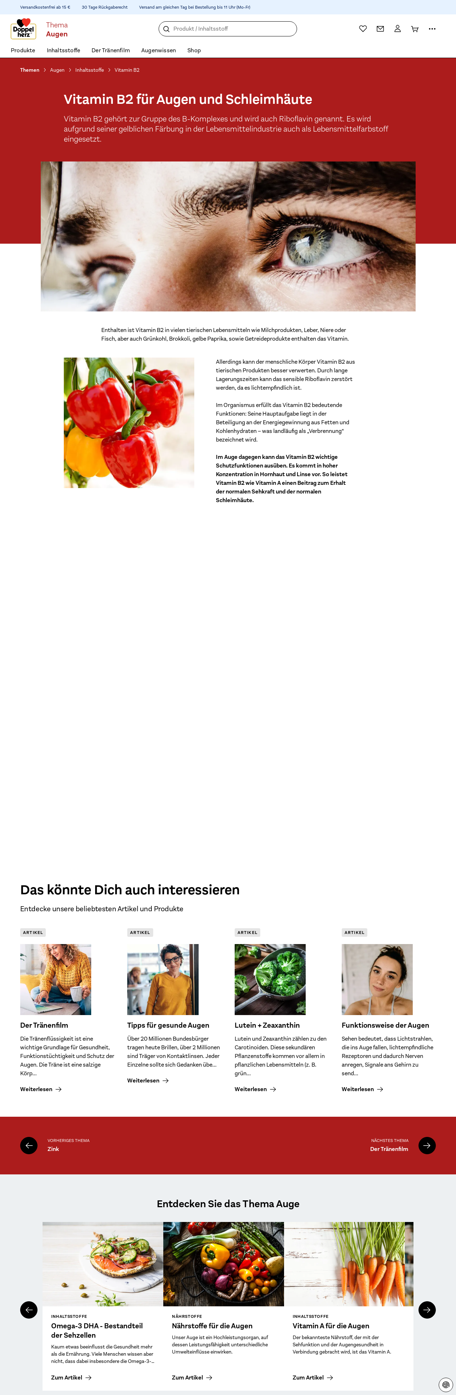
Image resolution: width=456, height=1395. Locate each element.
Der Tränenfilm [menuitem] (111, 50)
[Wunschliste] (363, 28)
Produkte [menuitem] (23, 50)
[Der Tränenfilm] (427, 1145)
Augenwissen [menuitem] (158, 50)
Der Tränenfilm (44, 1025)
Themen (29, 70)
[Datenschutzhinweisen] (446, 1385)
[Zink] (28, 1145)
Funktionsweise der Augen (385, 1025)
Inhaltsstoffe (89, 70)
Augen (57, 70)
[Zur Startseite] (23, 28)
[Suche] (166, 29)
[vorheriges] (28, 1310)
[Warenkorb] (415, 29)
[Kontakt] (380, 29)
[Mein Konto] (397, 29)
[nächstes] (427, 1310)
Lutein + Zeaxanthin (267, 1025)
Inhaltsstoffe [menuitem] (63, 50)
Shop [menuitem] (194, 50)
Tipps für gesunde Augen (168, 1025)
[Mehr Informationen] (432, 29)
